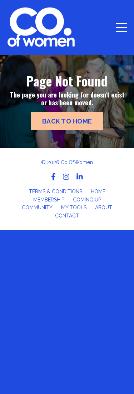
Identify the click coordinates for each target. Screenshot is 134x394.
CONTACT (67, 216)
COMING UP (87, 200)
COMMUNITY (37, 207)
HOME (98, 191)
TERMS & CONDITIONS (55, 191)
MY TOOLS (73, 207)
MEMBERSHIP (48, 200)
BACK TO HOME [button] (67, 121)
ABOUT (103, 207)
